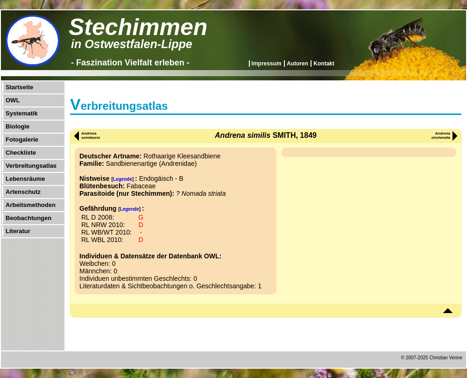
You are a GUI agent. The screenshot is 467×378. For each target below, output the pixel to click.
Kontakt (323, 63)
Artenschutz (23, 191)
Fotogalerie (22, 139)
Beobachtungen (28, 217)
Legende (122, 179)
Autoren (297, 63)
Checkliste (21, 152)
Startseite (19, 87)
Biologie (17, 126)
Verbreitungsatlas (31, 165)
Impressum (267, 63)
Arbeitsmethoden (31, 204)
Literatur (18, 231)
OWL (13, 100)
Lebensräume (25, 178)
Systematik (22, 113)
